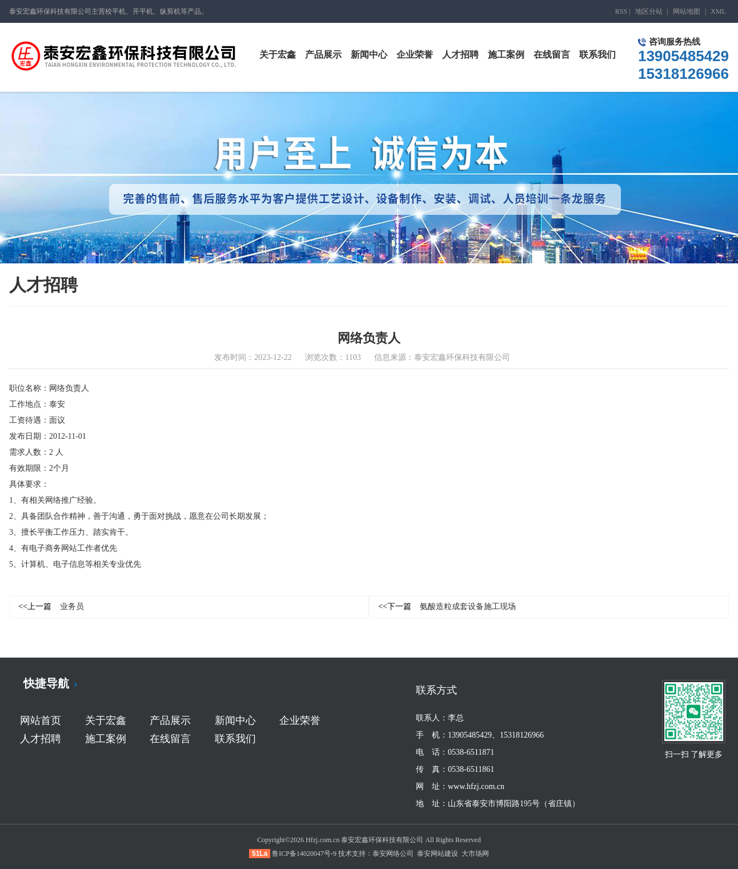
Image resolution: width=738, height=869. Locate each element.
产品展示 (170, 720)
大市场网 (475, 854)
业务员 (51, 606)
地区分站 (649, 11)
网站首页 (40, 720)
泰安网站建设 (437, 854)
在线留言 (170, 738)
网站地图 (686, 11)
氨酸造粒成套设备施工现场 (447, 606)
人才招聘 (40, 738)
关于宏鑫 (105, 720)
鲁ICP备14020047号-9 (304, 854)
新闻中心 (235, 720)
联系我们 (235, 738)
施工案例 (105, 738)
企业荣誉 (299, 720)
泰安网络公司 (393, 854)
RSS (621, 11)
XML (718, 11)
